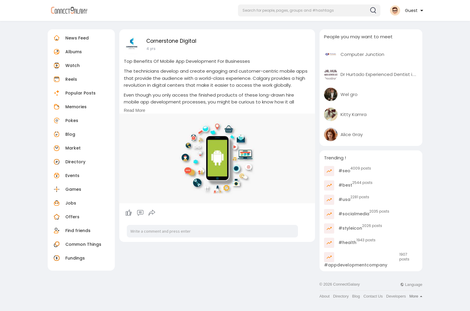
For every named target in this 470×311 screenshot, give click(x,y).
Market (66, 148)
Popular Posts (74, 93)
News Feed (70, 37)
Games (66, 189)
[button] (309, 10)
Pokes (65, 120)
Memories (69, 106)
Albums (67, 51)
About (325, 296)
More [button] (415, 296)
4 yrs (151, 48)
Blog (63, 134)
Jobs (64, 203)
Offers (65, 216)
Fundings (68, 258)
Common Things (76, 244)
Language (411, 284)
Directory (68, 161)
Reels (64, 79)
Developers (396, 296)
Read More (134, 110)
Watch (66, 65)
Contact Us (372, 296)
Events (65, 175)
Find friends (71, 230)
